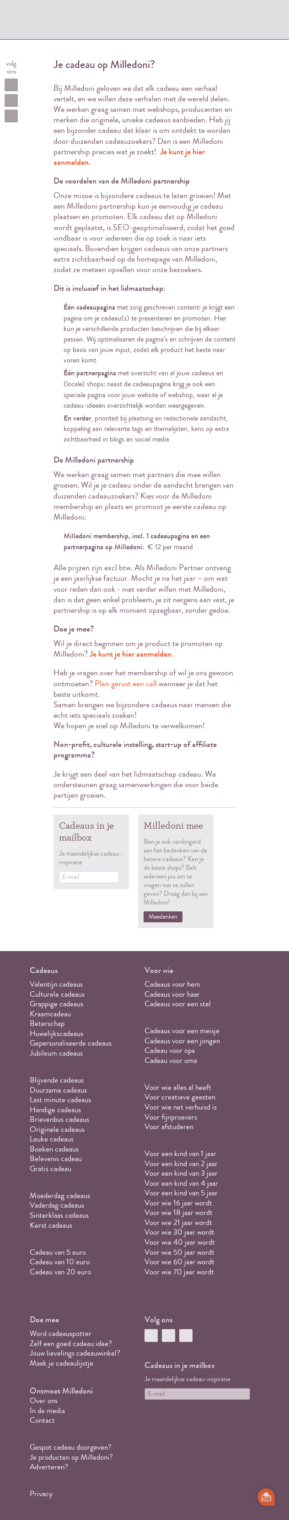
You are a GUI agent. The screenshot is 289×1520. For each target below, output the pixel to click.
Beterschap (47, 1023)
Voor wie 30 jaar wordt (179, 1232)
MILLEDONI (60, 21)
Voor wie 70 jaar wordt (179, 1272)
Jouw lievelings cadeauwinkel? (75, 1353)
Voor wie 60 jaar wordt (179, 1262)
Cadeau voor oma (170, 1060)
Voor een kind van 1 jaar (180, 1153)
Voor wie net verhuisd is (180, 1107)
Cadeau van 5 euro (58, 1252)
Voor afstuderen (168, 1126)
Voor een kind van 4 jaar (181, 1183)
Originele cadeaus (57, 1129)
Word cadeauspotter (60, 1333)
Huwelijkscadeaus (56, 1033)
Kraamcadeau (50, 1014)
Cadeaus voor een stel (177, 1004)
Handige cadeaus (55, 1109)
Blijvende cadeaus (57, 1080)
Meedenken (163, 916)
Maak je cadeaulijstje (61, 1363)
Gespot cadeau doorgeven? (71, 1447)
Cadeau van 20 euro (60, 1272)
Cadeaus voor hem (172, 984)
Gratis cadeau (50, 1168)
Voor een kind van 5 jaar (181, 1193)
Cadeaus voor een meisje (181, 1030)
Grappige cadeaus (56, 1004)
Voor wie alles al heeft (177, 1087)
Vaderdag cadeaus (57, 1205)
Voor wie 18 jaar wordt (178, 1212)
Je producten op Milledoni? (71, 1457)
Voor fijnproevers (170, 1117)
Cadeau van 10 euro (60, 1262)
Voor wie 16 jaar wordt (178, 1203)
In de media (47, 1410)
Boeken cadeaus (54, 1149)
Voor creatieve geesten (179, 1097)
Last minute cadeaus (60, 1099)
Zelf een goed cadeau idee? (71, 1343)
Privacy (41, 1493)
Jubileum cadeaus (56, 1053)
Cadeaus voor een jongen (183, 1041)
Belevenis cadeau (56, 1158)
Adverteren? (49, 1467)
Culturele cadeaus (57, 994)
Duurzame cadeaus (58, 1090)
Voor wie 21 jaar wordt (178, 1222)
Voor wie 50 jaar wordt (179, 1252)
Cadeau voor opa (169, 1050)
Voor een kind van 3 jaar (181, 1173)
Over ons (44, 1400)
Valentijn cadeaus (56, 984)
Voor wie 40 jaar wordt (179, 1242)
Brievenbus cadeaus (59, 1119)
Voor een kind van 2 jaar (181, 1163)
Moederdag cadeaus (60, 1195)
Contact (42, 1420)
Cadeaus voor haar (172, 994)
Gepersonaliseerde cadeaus (71, 1043)
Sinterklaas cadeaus (59, 1215)
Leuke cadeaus (52, 1139)
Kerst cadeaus (51, 1225)
